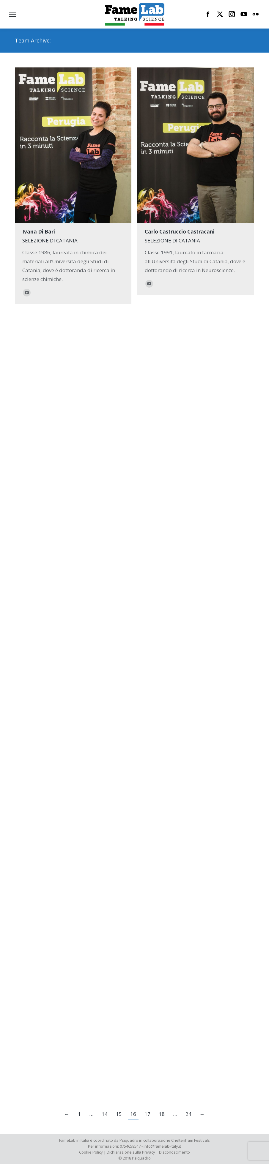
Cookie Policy (91, 1152)
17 (147, 1114)
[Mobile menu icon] (12, 14)
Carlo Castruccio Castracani (180, 231)
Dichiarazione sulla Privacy (131, 1152)
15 (119, 1114)
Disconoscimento (174, 1152)
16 (133, 1114)
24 (188, 1114)
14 (105, 1114)
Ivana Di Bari (38, 231)
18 (162, 1114)
